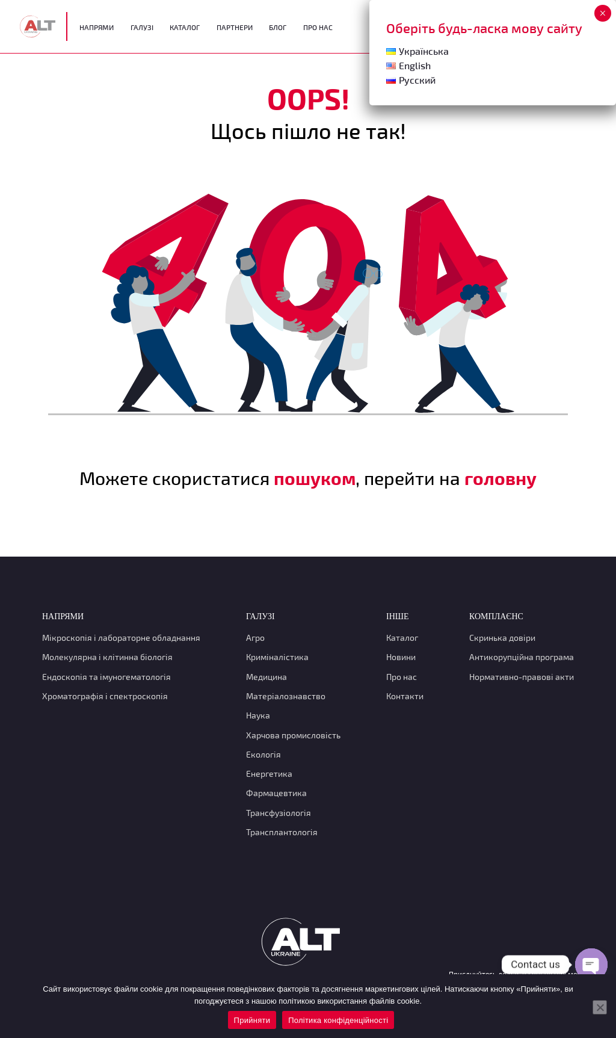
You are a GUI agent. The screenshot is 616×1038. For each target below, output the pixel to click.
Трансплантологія (282, 832)
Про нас (401, 677)
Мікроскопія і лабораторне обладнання (121, 637)
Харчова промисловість (293, 735)
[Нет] (600, 1007)
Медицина (266, 677)
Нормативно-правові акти (521, 677)
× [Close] (602, 13)
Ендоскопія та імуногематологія (106, 677)
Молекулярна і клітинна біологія (107, 657)
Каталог (185, 27)
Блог (277, 27)
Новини (401, 657)
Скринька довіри (502, 637)
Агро (255, 637)
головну (500, 478)
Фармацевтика (276, 793)
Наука (258, 715)
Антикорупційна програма (521, 657)
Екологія (263, 754)
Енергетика (269, 773)
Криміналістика (277, 657)
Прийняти (252, 1020)
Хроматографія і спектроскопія (105, 696)
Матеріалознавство (285, 696)
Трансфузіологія (278, 813)
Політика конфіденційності (338, 1020)
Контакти (405, 696)
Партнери (235, 27)
